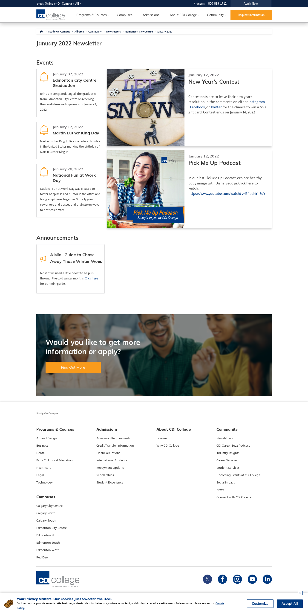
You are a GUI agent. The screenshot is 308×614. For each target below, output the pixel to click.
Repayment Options (110, 468)
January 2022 (164, 31)
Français (199, 3)
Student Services (227, 468)
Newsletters (113, 31)
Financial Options (108, 453)
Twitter (216, 107)
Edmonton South (48, 542)
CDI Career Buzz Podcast (233, 445)
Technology (44, 482)
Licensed (162, 438)
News (220, 490)
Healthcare (43, 468)
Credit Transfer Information (115, 445)
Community (215, 15)
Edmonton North (48, 535)
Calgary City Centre (49, 506)
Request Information (251, 15)
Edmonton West (47, 550)
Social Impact (225, 482)
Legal (40, 475)
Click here (91, 278)
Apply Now (251, 3)
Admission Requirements (113, 438)
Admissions (151, 15)
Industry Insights (227, 453)
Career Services (226, 460)
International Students (111, 460)
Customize (260, 604)
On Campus (65, 3)
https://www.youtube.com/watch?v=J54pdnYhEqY (226, 193)
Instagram (257, 102)
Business (42, 445)
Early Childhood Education (54, 460)
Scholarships (105, 475)
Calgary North (45, 513)
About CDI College (183, 15)
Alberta (79, 31)
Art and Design (46, 438)
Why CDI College (167, 445)
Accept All (290, 604)
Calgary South (46, 520)
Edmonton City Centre (139, 31)
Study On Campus (59, 31)
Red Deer (42, 557)
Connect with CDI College (233, 497)
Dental (40, 453)
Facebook (197, 107)
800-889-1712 (217, 3)
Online (49, 3)
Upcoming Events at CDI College (238, 475)
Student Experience (109, 482)
